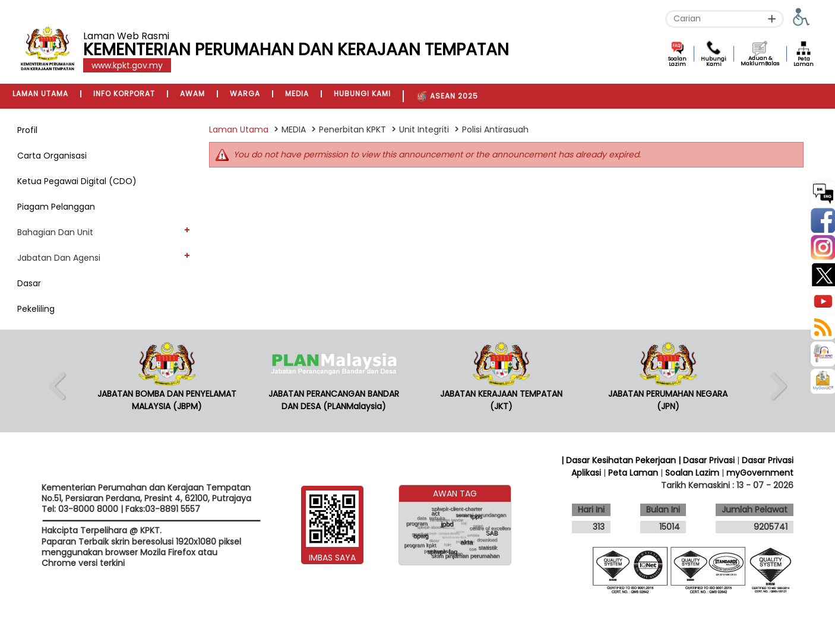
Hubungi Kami (713, 61)
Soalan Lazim (677, 61)
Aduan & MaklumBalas (760, 61)
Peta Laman (803, 61)
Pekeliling (36, 309)
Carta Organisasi (52, 156)
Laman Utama (238, 129)
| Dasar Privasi (706, 460)
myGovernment (759, 473)
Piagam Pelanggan (56, 207)
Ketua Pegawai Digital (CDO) (77, 181)
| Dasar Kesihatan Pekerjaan (619, 460)
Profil (27, 130)
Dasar (29, 283)
